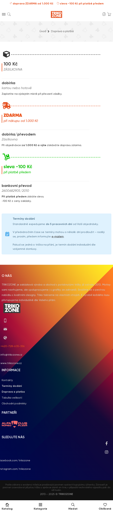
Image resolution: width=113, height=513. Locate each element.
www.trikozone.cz (11, 363)
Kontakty (7, 380)
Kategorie (40, 506)
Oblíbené (105, 506)
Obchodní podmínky (14, 403)
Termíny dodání (12, 386)
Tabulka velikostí (12, 398)
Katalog (7, 506)
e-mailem (58, 236)
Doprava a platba (13, 392)
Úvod (43, 31)
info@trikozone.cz (11, 355)
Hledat (73, 506)
